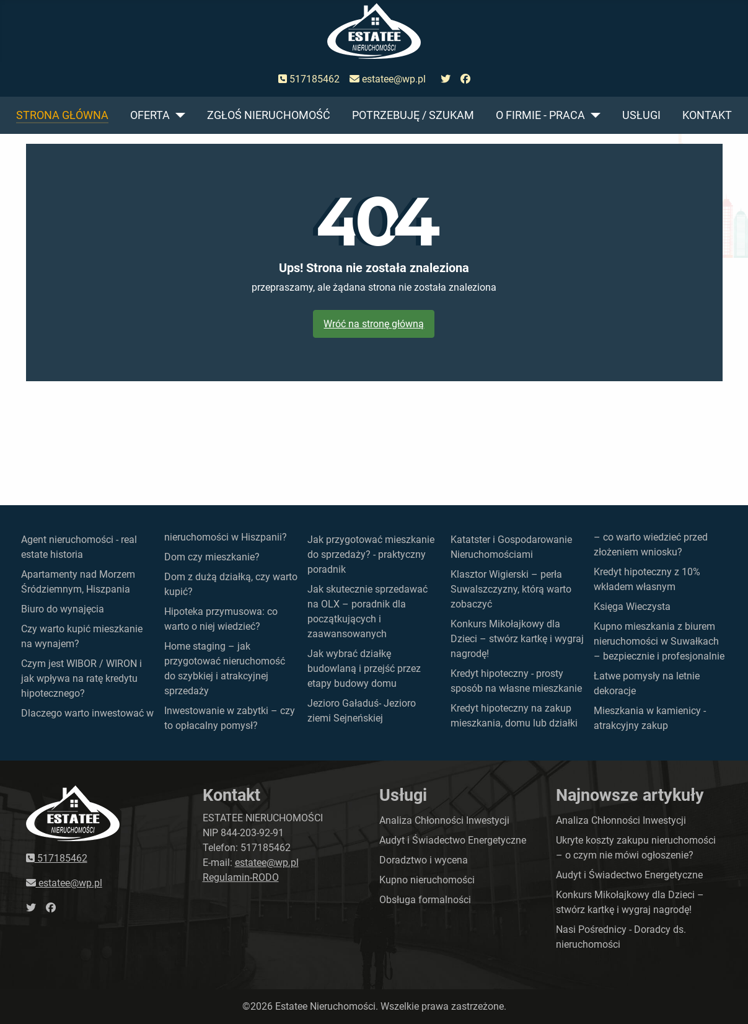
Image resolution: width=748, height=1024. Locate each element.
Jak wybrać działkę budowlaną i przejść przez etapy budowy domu (364, 668)
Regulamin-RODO (241, 877)
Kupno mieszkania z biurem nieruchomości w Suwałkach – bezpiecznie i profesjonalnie (659, 641)
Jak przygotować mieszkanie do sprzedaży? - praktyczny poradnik (370, 554)
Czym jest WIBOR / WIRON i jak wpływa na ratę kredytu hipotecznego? (81, 678)
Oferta (150, 115)
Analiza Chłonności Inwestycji (444, 820)
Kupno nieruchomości (427, 880)
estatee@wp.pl (388, 79)
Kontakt (707, 115)
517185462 (309, 79)
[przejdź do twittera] (446, 79)
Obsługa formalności (425, 900)
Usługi (641, 115)
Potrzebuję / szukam (413, 115)
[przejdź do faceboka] (465, 79)
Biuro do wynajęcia (62, 609)
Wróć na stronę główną (373, 324)
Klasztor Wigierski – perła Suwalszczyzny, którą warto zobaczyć (511, 589)
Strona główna (62, 115)
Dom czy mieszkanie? (212, 557)
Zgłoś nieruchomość (268, 115)
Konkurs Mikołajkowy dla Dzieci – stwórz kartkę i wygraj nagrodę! (517, 639)
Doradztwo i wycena (423, 860)
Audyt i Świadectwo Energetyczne (452, 840)
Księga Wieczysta (632, 606)
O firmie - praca (540, 115)
